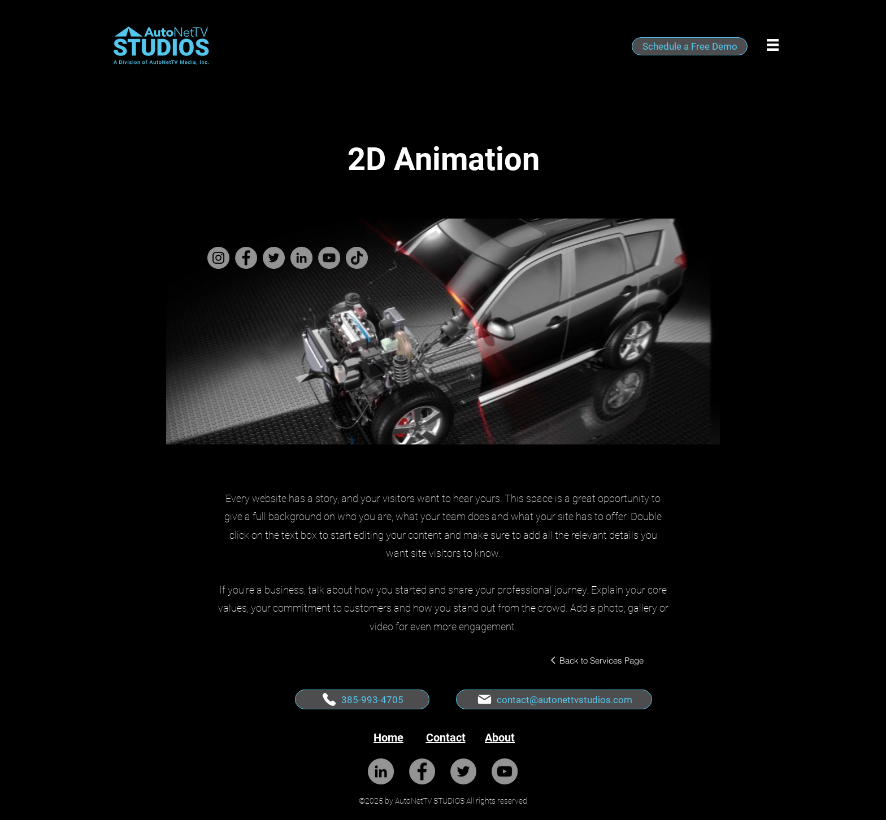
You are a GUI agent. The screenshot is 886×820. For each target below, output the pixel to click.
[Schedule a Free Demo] (690, 46)
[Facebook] (246, 258)
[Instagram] (218, 258)
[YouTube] (329, 258)
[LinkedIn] (301, 258)
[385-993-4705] (362, 699)
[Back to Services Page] (596, 660)
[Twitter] (274, 258)
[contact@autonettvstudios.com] (554, 699)
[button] (773, 45)
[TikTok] (357, 258)
